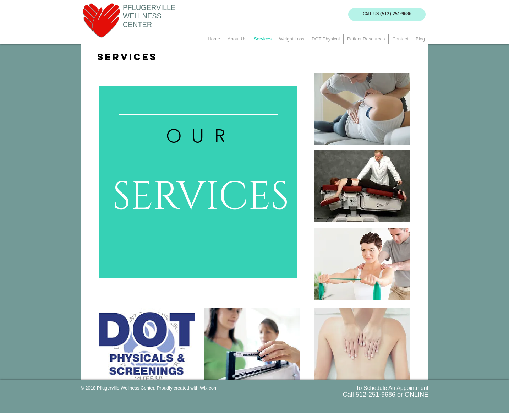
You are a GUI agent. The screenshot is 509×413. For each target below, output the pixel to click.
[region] (198, 182)
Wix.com (209, 388)
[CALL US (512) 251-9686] (387, 14)
